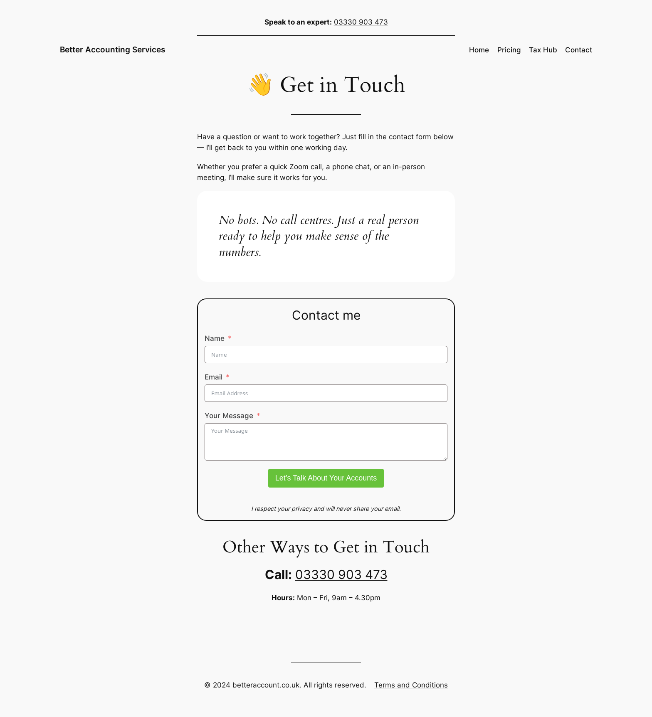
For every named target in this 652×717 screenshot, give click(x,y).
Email (213, 377)
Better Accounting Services (112, 49)
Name (215, 338)
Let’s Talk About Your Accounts (326, 478)
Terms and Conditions (411, 685)
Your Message (229, 415)
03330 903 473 (361, 22)
